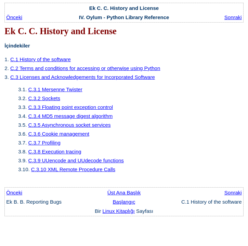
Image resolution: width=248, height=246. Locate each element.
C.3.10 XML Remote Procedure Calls (73, 169)
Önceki (14, 17)
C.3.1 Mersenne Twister (55, 89)
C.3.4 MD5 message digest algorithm (70, 116)
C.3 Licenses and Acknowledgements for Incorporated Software (82, 77)
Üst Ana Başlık (124, 192)
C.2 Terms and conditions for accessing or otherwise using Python (85, 68)
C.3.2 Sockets (44, 98)
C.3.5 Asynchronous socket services (69, 125)
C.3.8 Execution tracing (54, 151)
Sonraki (233, 17)
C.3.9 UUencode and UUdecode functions (76, 160)
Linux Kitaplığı (119, 211)
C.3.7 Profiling (44, 143)
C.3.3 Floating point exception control (70, 107)
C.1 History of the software (40, 59)
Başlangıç (124, 202)
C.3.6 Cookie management (58, 134)
